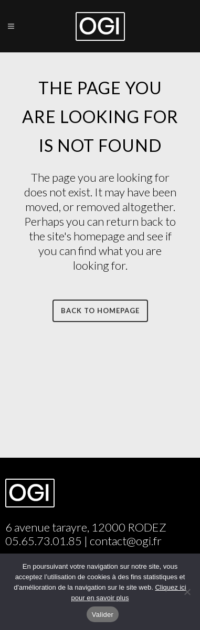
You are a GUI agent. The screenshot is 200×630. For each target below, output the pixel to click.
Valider (102, 614)
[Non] (187, 592)
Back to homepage (100, 310)
